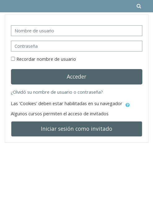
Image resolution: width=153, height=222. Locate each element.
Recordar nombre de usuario (46, 59)
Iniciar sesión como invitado (76, 128)
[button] (127, 104)
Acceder (76, 76)
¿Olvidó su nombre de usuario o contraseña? (57, 92)
